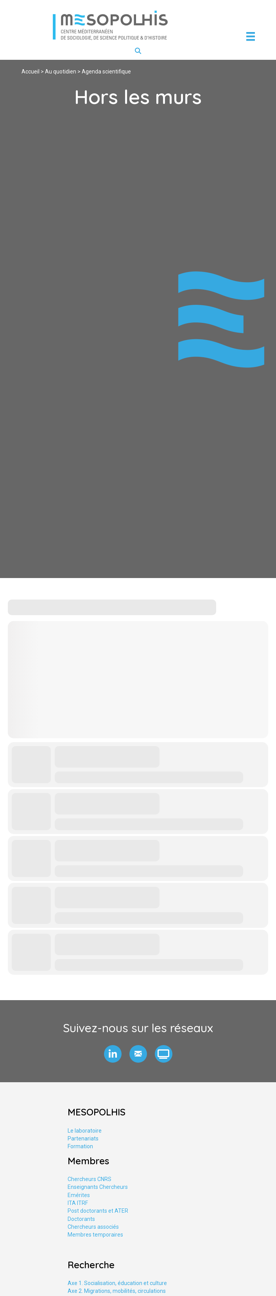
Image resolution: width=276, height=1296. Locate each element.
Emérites (79, 1195)
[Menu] (250, 36)
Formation (80, 1146)
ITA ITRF (78, 1203)
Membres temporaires (95, 1235)
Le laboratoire (85, 1131)
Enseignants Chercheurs (98, 1187)
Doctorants (81, 1219)
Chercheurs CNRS (89, 1179)
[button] (113, 1054)
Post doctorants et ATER (98, 1211)
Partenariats (83, 1138)
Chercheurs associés (93, 1227)
